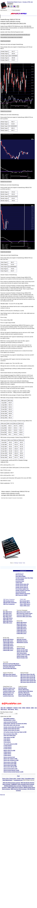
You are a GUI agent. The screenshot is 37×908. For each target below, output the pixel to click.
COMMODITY (9, 707)
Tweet (24, 562)
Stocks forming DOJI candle (10, 768)
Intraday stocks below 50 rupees (12, 728)
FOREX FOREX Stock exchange (15, 787)
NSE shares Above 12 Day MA (28, 675)
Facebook (20, 562)
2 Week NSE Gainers (22, 625)
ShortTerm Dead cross (8, 692)
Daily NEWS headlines (9, 718)
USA (36, 707)
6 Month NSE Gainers (8, 648)
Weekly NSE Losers (21, 624)
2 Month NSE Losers (8, 644)
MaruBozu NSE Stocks (23, 692)
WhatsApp (16, 562)
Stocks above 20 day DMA (10, 763)
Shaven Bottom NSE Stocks (25, 695)
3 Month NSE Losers (8, 647)
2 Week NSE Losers (21, 627)
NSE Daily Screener (21, 639)
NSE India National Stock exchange (11, 782)
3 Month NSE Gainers (8, 645)
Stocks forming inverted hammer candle (13, 771)
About (22, 778)
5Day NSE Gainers (7, 615)
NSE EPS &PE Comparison (10, 602)
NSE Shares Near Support (9, 674)
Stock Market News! (8, 780)
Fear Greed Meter (20, 579)
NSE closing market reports (23, 611)
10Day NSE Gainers (8, 618)
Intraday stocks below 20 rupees (12, 730)
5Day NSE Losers (7, 616)
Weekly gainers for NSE (9, 750)
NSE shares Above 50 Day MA (28, 679)
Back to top (2, 794)
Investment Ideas (20, 581)
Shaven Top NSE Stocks (24, 694)
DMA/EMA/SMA (22, 34)
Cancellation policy (29, 778)
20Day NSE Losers (7, 622)
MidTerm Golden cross (8, 689)
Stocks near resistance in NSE (11, 760)
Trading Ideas (19, 582)
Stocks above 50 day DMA (10, 765)
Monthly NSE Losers (8, 640)
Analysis (16, 34)
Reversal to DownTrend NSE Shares (12, 665)
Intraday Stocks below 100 (22, 584)
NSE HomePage (19, 574)
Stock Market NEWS (20, 576)
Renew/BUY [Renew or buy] (10, 3)
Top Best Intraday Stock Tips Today (24, 577)
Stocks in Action (21, 648)
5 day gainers (7, 740)
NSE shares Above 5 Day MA (28, 674)
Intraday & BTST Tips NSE (23, 654)
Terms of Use (5, 778)
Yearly (13, 34)
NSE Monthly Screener (22, 642)
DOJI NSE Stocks (22, 688)
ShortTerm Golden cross (9, 688)
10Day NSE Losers (7, 619)
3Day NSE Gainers (7, 611)
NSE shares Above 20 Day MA (28, 677)
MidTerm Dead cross (8, 694)
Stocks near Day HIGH (22, 650)
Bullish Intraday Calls (22, 656)
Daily (2, 34)
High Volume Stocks (22, 653)
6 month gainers (8, 748)
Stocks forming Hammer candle (11, 770)
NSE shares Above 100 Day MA (28, 680)
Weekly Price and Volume (6, 111)
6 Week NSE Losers (21, 633)
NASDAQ (15, 707)
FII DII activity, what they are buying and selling (15, 723)
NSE (2, 707)
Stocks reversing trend (9, 757)
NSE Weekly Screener (22, 640)
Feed (18, 776)
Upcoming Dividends (21, 592)
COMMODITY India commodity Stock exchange (22, 784)
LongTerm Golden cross (9, 691)
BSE (4, 707)
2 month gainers (8, 745)
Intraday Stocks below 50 (22, 585)
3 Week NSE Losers (21, 630)
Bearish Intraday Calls (22, 657)
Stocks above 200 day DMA (10, 766)
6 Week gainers (7, 755)
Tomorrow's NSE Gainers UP (24, 615)
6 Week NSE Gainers (22, 631)
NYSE (19, 707)
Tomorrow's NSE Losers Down (24, 616)
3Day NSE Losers (7, 613)
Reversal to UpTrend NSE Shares (11, 663)
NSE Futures (4, 709)
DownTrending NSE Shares (9, 668)
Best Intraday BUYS (25, 601)
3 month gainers (8, 747)
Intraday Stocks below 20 (22, 587)
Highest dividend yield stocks (23, 593)
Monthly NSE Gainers (8, 639)
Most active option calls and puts (12, 725)
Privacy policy (12, 778)
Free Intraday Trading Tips (22, 588)
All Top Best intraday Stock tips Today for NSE (15, 732)
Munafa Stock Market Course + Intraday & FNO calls (20, 2)
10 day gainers (7, 742)
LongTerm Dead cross (8, 695)
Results (28, 34)
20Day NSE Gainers (8, 621)
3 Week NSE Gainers (22, 628)
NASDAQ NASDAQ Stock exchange (13, 785)
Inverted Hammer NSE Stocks (25, 691)
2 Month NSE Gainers (8, 642)
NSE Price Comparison (9, 604)
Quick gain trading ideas (10, 735)
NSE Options (11, 709)
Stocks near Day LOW (22, 651)
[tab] (8, 6)
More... (16, 709)
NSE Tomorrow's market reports (24, 613)
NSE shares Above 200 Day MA (28, 682)
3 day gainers (7, 738)
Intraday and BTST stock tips (23, 590)
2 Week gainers (7, 752)
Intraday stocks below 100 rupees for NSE (14, 727)
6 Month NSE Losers (8, 650)
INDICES (28, 707)
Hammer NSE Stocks (23, 689)
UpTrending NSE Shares (9, 666)
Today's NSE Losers (25, 605)
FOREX (23, 707)
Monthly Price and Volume (6, 181)
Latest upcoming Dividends (10, 722)
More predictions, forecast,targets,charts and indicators (11, 37)
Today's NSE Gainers (25, 604)
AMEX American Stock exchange (19, 789)
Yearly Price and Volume (5, 251)
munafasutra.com (18, 780)
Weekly (5, 34)
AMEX (32, 707)
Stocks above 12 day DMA (10, 762)
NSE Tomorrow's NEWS (21, 595)
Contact (19, 778)
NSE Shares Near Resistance (10, 675)
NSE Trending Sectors (8, 601)
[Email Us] (14, 6)
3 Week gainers (7, 753)
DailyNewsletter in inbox (10, 720)
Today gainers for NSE (9, 737)
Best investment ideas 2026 (10, 733)
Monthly (9, 34)
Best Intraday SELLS (25, 602)
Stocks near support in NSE (10, 758)
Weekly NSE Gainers (22, 622)
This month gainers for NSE (10, 744)
